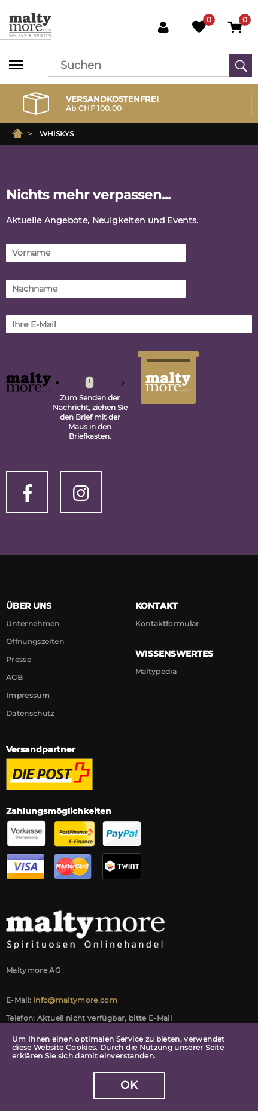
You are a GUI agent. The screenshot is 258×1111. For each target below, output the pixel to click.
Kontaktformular (167, 623)
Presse (18, 659)
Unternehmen (33, 623)
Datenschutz (30, 713)
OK (129, 1085)
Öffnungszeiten (35, 641)
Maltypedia (156, 671)
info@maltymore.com (75, 999)
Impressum (28, 695)
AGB (14, 677)
